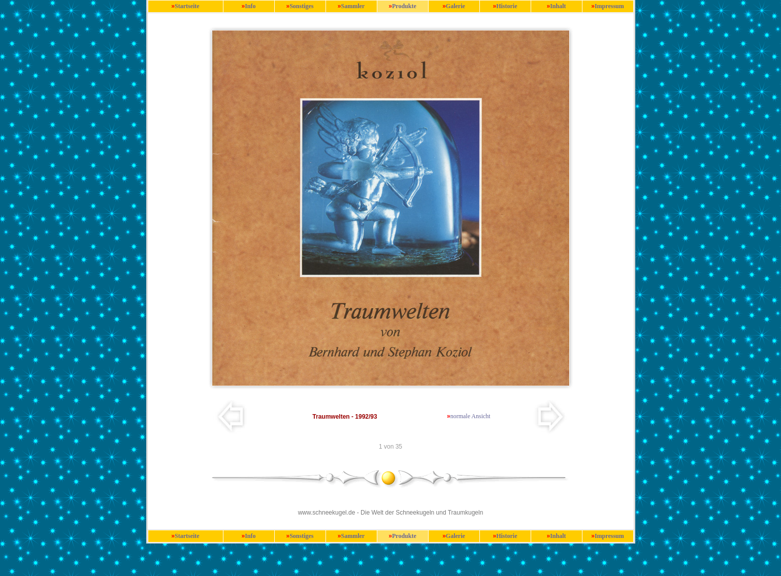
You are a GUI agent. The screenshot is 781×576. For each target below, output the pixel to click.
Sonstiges (301, 6)
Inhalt (558, 6)
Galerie (455, 6)
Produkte (404, 6)
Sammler (353, 6)
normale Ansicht (470, 416)
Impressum (609, 6)
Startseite (187, 6)
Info (250, 6)
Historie (506, 6)
